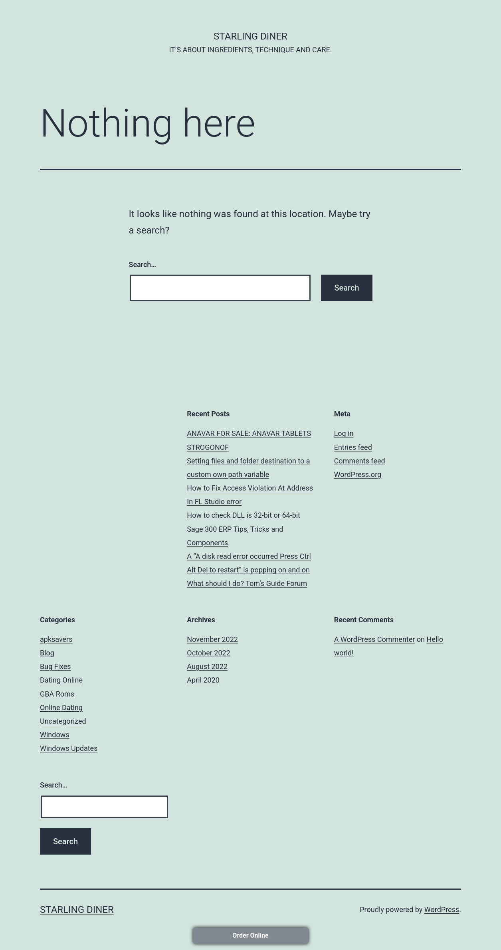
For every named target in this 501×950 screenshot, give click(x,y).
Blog (47, 653)
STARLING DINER (250, 36)
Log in (344, 433)
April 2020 (203, 680)
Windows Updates (68, 748)
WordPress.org (358, 474)
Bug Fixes (55, 666)
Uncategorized (63, 721)
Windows (54, 734)
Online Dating (61, 707)
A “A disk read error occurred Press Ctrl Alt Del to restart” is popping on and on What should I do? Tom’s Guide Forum (249, 570)
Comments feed (359, 461)
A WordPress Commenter (374, 639)
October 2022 (208, 653)
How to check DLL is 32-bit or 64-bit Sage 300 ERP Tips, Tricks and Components (243, 528)
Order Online (250, 935)
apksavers (56, 639)
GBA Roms (57, 694)
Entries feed (353, 447)
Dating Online (61, 680)
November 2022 (212, 639)
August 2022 (207, 666)
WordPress (441, 909)
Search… (142, 264)
